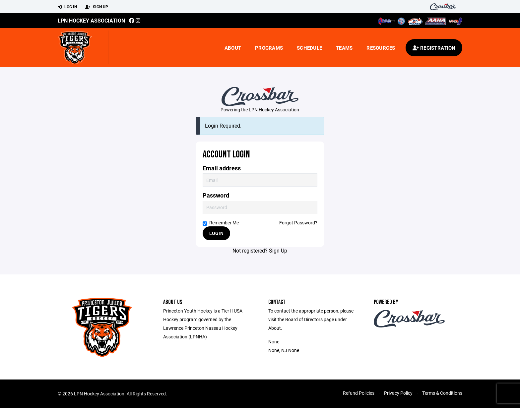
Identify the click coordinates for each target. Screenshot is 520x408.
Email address (222, 168)
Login (216, 233)
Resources (380, 47)
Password (216, 195)
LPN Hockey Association (91, 20)
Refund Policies (358, 393)
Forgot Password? (298, 222)
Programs (269, 47)
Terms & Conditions (442, 393)
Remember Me (221, 222)
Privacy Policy (398, 393)
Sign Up (96, 7)
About (233, 47)
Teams (344, 47)
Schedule (309, 47)
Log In (67, 7)
